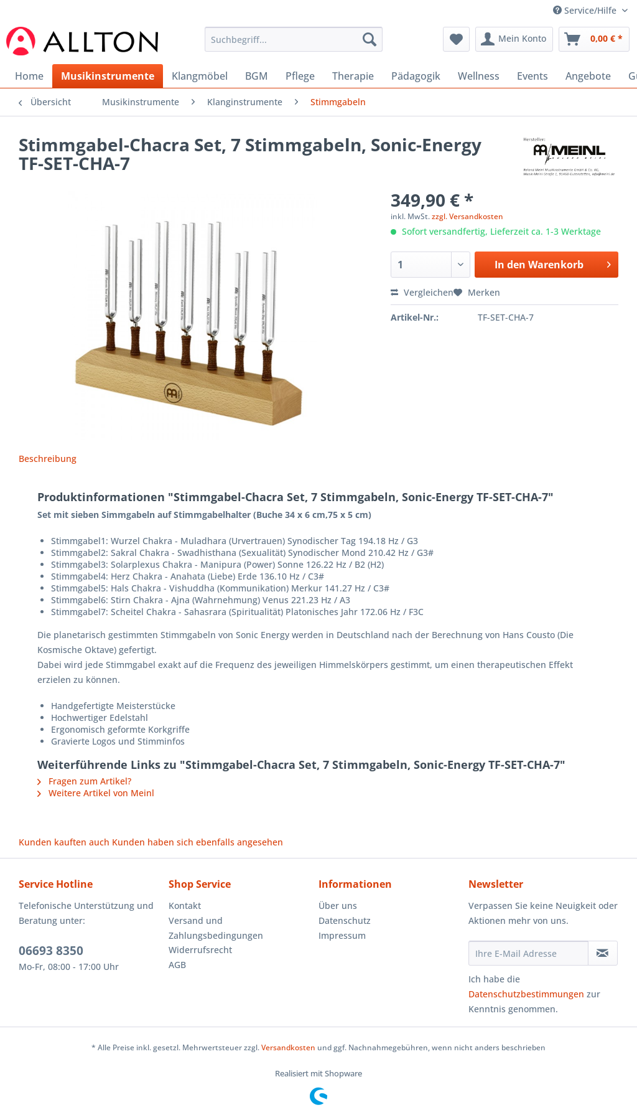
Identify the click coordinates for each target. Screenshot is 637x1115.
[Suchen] (369, 39)
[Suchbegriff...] (294, 39)
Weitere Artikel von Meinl (95, 793)
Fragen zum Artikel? (84, 781)
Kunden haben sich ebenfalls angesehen (197, 842)
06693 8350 (51, 951)
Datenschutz (344, 920)
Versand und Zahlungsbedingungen (216, 928)
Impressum (342, 935)
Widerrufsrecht (200, 950)
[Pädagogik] (416, 76)
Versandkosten (288, 1047)
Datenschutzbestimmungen (526, 994)
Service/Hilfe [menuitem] (586, 10)
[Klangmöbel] (199, 76)
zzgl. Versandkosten (467, 216)
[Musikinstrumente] (107, 76)
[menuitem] (294, 45)
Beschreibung (48, 458)
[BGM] (256, 76)
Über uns (337, 905)
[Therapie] (353, 76)
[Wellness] (478, 76)
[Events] (532, 76)
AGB (177, 965)
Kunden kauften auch (64, 842)
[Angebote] (588, 76)
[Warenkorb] (594, 39)
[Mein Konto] (514, 39)
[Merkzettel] (456, 39)
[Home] (29, 76)
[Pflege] (300, 76)
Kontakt (185, 905)
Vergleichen (422, 292)
